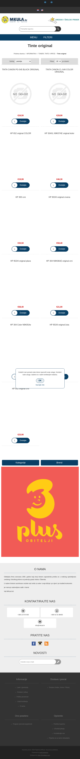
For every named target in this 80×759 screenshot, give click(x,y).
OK (40, 381)
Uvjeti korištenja (22, 701)
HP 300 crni (20, 197)
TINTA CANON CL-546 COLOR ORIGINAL (59, 70)
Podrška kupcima (59, 724)
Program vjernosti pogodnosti (22, 724)
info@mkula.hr (40, 625)
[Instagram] (40, 644)
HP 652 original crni (20, 389)
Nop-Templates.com (44, 755)
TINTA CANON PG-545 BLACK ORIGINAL (20, 69)
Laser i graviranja (22, 687)
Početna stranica (19, 54)
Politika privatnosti (22, 697)
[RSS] (46, 644)
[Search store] (37, 28)
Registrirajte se (30, 3)
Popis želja (43, 3)
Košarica (49, 3)
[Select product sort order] (23, 61)
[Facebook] (34, 644)
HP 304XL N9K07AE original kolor (59, 133)
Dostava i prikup (22, 692)
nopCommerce (43, 752)
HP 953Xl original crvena (59, 197)
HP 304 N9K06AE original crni (59, 261)
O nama (22, 706)
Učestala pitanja (59, 729)
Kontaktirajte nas (59, 733)
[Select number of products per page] (58, 61)
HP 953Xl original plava (20, 261)
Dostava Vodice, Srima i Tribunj (59, 687)
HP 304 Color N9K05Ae (20, 325)
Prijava (37, 3)
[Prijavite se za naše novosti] (37, 661)
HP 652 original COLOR (20, 133)
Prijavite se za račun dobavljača (59, 738)
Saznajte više (40, 385)
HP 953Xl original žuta (59, 325)
